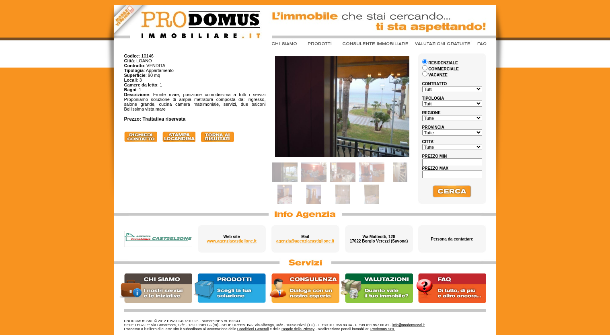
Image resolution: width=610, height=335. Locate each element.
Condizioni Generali (253, 329)
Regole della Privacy (297, 329)
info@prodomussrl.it (408, 325)
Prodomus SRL (382, 329)
